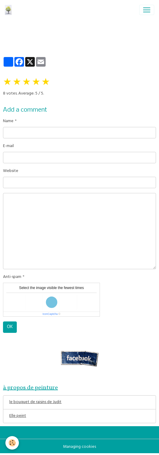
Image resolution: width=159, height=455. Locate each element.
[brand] (9, 10)
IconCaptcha (50, 313)
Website (10, 171)
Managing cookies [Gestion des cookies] (79, 447)
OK (10, 327)
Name (8, 121)
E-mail (8, 146)
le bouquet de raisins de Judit (35, 402)
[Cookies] (12, 443)
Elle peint (17, 416)
